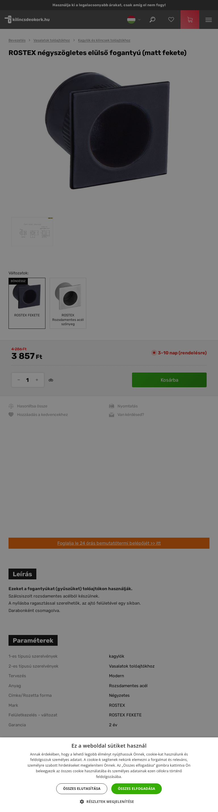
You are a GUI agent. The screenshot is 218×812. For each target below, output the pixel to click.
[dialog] (109, 406)
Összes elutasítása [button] (81, 788)
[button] (109, 801)
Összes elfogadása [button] (136, 788)
